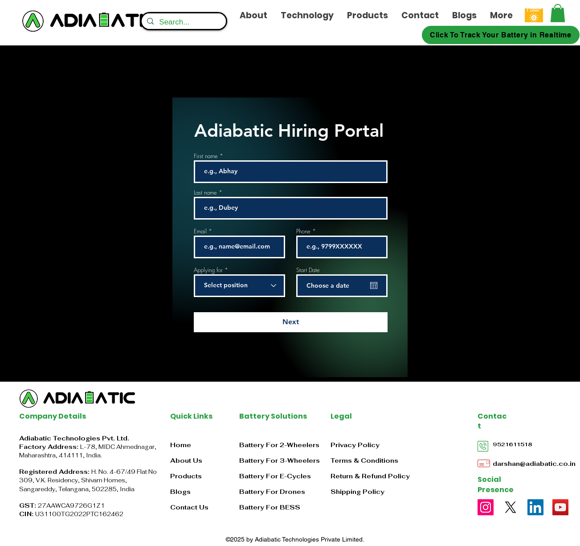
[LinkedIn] (535, 507)
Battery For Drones (272, 492)
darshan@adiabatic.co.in (534, 464)
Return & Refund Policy (370, 476)
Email (200, 231)
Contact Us (189, 507)
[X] (510, 507)
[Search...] (183, 22)
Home (180, 445)
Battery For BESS (269, 507)
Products (186, 476)
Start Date (308, 270)
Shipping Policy (357, 492)
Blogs (180, 492)
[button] (557, 13)
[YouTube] (560, 507)
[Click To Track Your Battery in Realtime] (501, 35)
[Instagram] (486, 507)
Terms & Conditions (364, 460)
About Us (186, 460)
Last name (205, 193)
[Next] (291, 322)
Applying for (208, 270)
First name (206, 156)
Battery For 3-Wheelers (279, 460)
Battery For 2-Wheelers (279, 445)
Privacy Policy (355, 445)
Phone (303, 231)
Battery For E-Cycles (275, 476)
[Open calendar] (373, 285)
